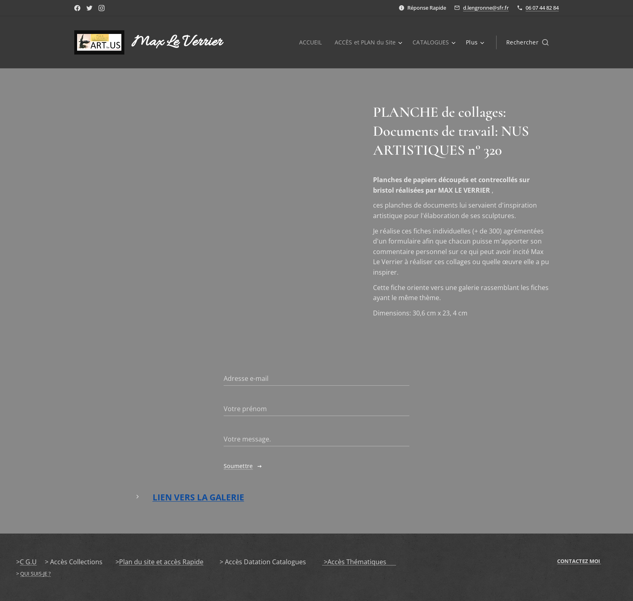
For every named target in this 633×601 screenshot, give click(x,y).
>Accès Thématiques (359, 561)
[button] (527, 42)
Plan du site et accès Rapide (161, 561)
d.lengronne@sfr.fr (486, 7)
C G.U (28, 561)
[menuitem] (309, 42)
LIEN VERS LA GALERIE (198, 497)
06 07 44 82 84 (542, 7)
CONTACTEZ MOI (579, 561)
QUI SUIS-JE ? (35, 573)
